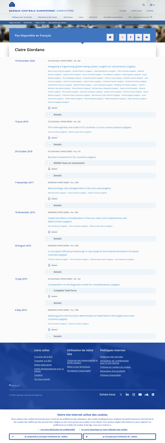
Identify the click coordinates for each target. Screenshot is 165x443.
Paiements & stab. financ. (48, 17)
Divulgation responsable (79, 370)
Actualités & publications (113, 17)
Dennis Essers (89, 81)
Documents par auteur (57, 22)
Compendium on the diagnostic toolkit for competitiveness (79, 284)
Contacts (38, 375)
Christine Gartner (54, 259)
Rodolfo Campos (130, 78)
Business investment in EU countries (67, 157)
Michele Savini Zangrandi (102, 88)
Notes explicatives (43, 364)
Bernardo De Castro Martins (102, 95)
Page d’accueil (14, 22)
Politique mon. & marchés (22, 17)
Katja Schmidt (125, 88)
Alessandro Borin (89, 78)
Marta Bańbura (128, 74)
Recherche (93, 17)
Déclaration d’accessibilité (112, 371)
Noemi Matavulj (90, 99)
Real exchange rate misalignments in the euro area (74, 188)
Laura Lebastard (99, 85)
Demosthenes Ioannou (56, 85)
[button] (148, 5)
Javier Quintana (133, 99)
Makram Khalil (79, 85)
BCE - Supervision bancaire (141, 17)
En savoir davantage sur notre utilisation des (104, 429)
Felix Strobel (67, 92)
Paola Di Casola (69, 81)
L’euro (81, 17)
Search (144, 5)
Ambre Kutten (70, 99)
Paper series (40, 22)
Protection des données (111, 356)
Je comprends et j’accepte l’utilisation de (45, 436)
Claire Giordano (123, 71)
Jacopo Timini (109, 92)
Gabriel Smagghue (55, 102)
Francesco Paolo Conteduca (72, 95)
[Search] (130, 4)
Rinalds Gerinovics (132, 81)
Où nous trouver (42, 379)
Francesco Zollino (75, 324)
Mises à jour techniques (78, 366)
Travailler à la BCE (43, 360)
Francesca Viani (129, 92)
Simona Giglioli (127, 95)
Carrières (150, 11)
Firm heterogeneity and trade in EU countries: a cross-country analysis (85, 127)
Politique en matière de (115, 367)
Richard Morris (78, 88)
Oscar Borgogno (68, 78)
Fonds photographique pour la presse (49, 369)
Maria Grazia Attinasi (56, 71)
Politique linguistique (110, 375)
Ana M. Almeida (88, 74)
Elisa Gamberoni (54, 226)
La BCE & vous (136, 11)
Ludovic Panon (68, 74)
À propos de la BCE (43, 356)
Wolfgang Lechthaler (122, 85)
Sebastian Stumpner (88, 92)
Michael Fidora (53, 193)
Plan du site (15, 385)
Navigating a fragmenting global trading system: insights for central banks (87, 66)
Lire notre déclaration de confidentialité (58, 429)
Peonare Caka (110, 78)
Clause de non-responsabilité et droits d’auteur (82, 361)
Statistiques (68, 17)
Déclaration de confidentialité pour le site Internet (114, 361)
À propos (123, 11)
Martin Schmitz (94, 193)
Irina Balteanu (108, 74)
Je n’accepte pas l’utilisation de (119, 436)
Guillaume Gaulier (110, 81)
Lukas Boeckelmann (101, 71)
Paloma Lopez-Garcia (76, 132)
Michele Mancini (79, 71)
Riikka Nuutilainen (112, 99)
